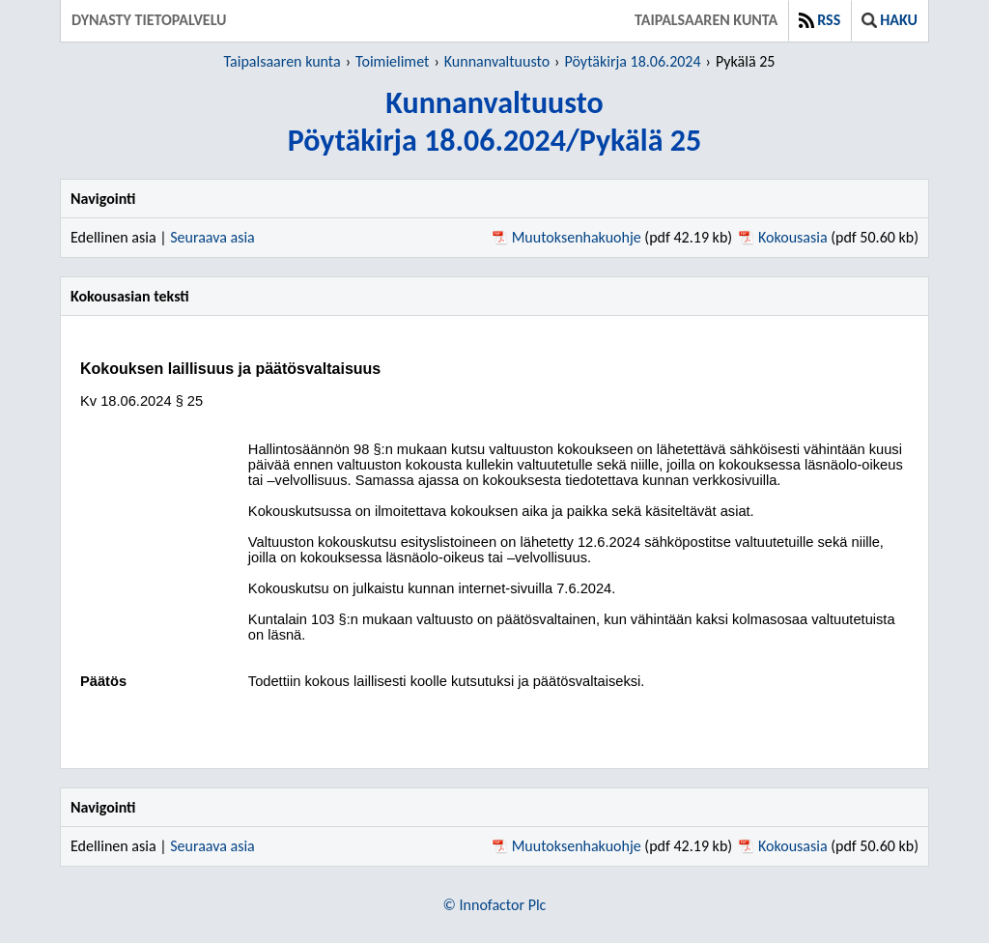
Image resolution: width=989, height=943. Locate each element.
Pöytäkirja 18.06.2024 (633, 61)
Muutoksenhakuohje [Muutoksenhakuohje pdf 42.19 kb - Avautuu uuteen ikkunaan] (576, 237)
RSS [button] (819, 20)
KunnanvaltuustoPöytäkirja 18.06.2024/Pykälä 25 (494, 121)
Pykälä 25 (745, 61)
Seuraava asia (212, 237)
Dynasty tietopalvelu (149, 20)
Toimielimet (392, 61)
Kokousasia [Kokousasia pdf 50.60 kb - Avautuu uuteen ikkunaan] (793, 237)
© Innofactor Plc (495, 905)
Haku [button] (890, 20)
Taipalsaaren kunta (706, 20)
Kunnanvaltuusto (497, 61)
